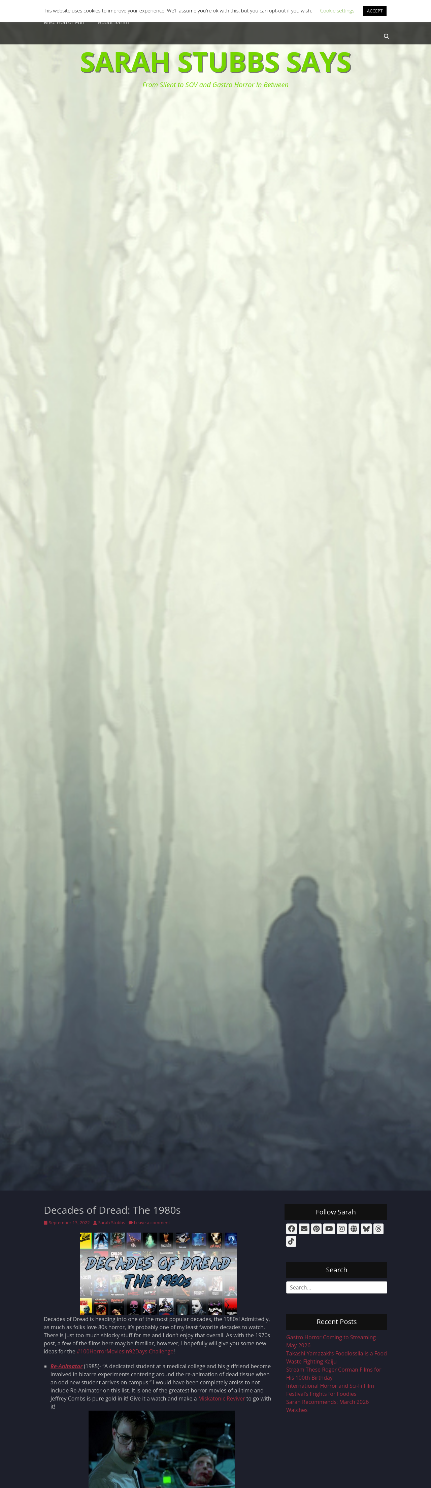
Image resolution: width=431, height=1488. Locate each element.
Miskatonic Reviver (221, 1398)
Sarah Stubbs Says (215, 61)
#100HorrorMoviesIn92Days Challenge (125, 1351)
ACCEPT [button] (375, 11)
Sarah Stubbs (111, 1222)
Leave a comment (152, 1222)
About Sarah (113, 22)
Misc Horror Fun (64, 22)
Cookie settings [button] (337, 10)
